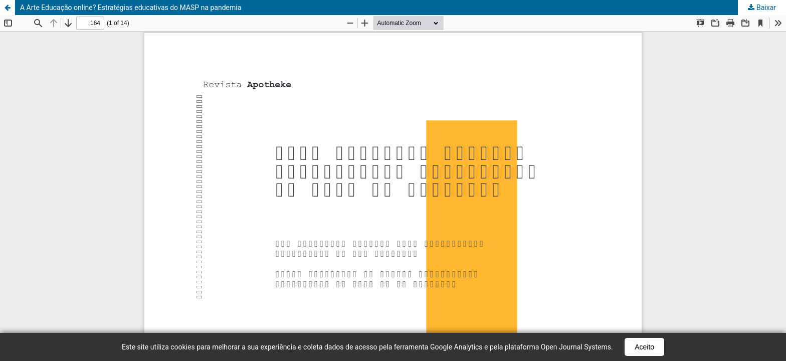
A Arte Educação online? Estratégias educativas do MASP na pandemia (130, 8)
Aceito (644, 347)
